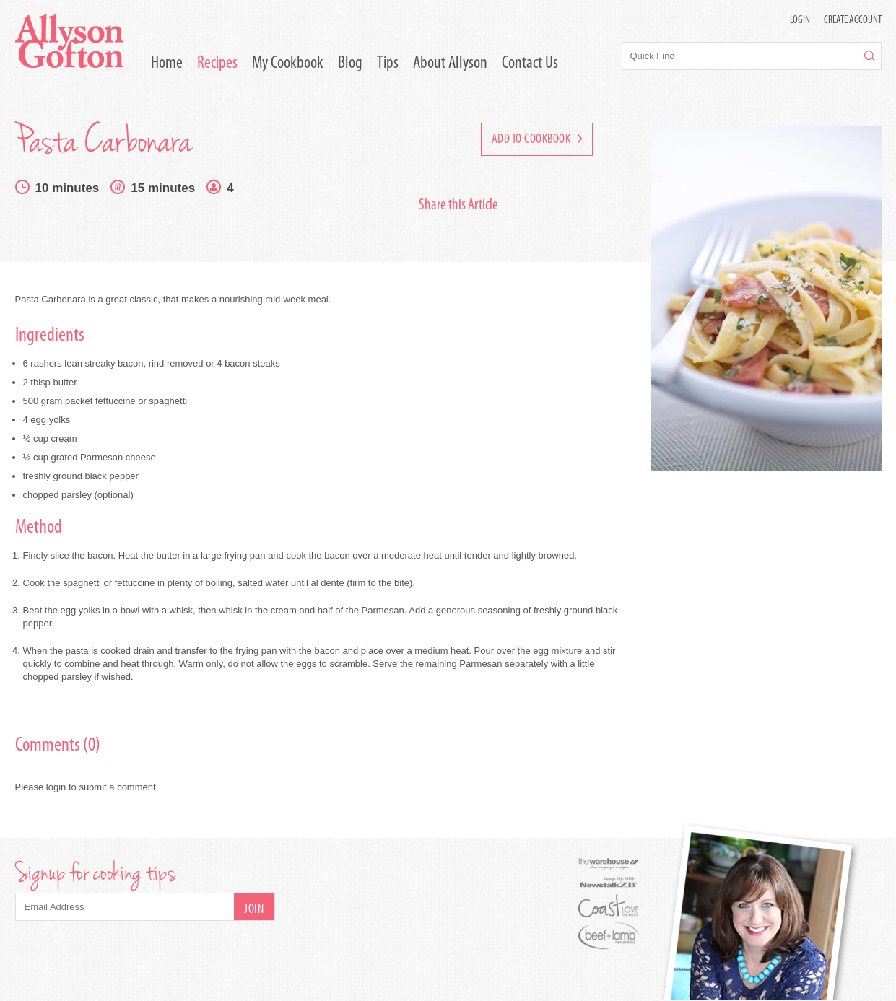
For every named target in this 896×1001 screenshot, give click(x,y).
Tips (388, 63)
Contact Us (530, 63)
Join (254, 910)
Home (167, 63)
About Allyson (450, 63)
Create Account (853, 20)
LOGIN (800, 20)
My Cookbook (287, 63)
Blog (350, 63)
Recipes (217, 63)
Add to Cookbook (537, 140)
